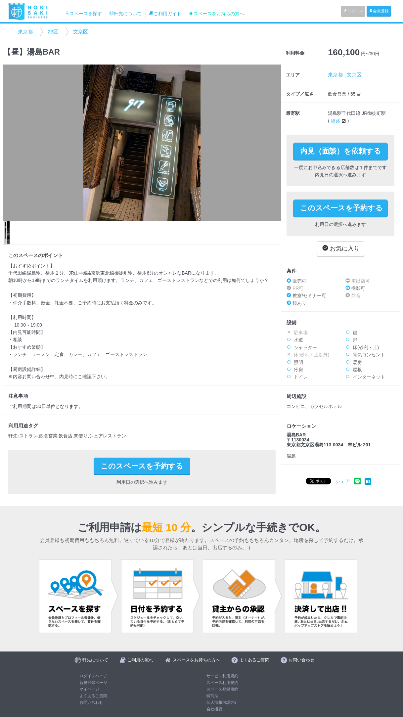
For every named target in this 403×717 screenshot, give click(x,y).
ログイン (353, 11)
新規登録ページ (93, 682)
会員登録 (379, 11)
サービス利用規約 (222, 676)
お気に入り (341, 248)
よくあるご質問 (93, 696)
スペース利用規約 (222, 682)
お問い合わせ (91, 702)
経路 (339, 120)
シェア (342, 481)
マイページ (89, 689)
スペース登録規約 (222, 689)
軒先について (125, 13)
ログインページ (93, 676)
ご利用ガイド (165, 13)
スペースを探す (83, 13)
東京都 (25, 31)
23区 (53, 31)
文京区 (80, 31)
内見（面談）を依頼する (340, 151)
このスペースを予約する (341, 208)
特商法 (212, 696)
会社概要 (214, 709)
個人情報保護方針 (222, 702)
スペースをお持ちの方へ (216, 13)
